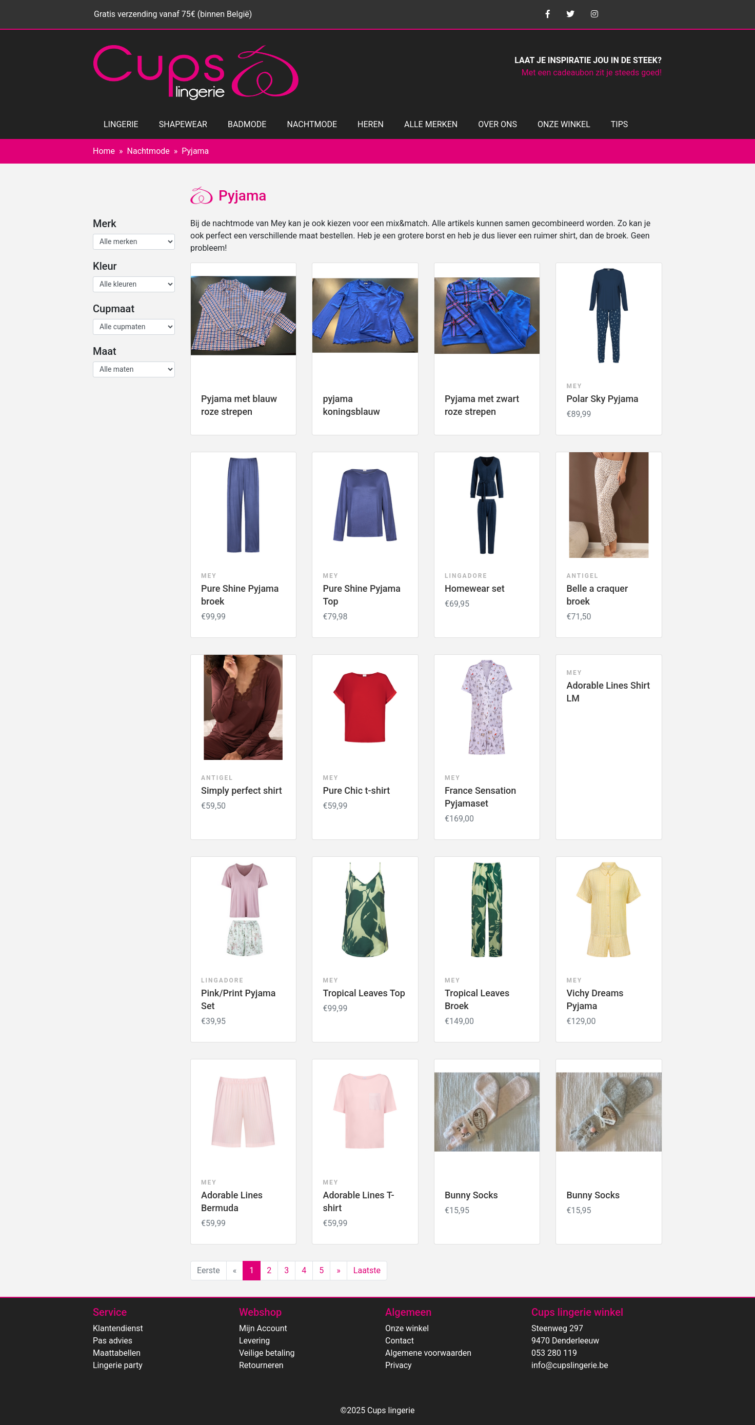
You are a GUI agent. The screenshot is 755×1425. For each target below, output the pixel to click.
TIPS (619, 124)
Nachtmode (148, 151)
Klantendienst (118, 1328)
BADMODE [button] (247, 124)
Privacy (398, 1365)
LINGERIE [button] (121, 124)
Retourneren (261, 1365)
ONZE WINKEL (564, 124)
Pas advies (112, 1341)
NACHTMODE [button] (312, 124)
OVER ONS (497, 124)
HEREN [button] (370, 124)
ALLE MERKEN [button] (431, 124)
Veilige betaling (266, 1353)
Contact (399, 1341)
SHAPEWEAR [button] (183, 124)
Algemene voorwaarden (428, 1353)
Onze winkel (407, 1328)
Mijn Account (263, 1328)
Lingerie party (118, 1365)
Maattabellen (117, 1353)
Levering (254, 1341)
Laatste (367, 1270)
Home (104, 151)
